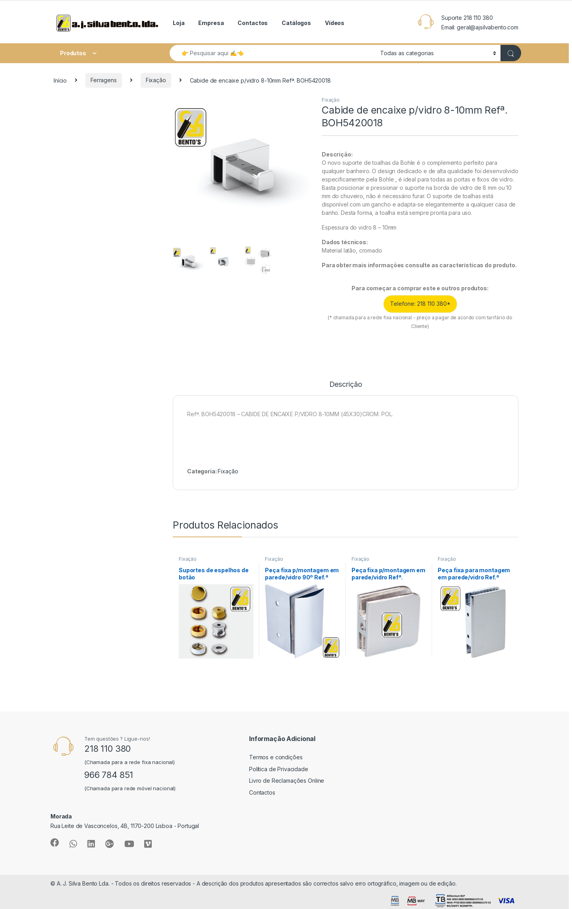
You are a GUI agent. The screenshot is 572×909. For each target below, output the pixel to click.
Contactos (253, 22)
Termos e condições (275, 757)
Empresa (211, 22)
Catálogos (296, 22)
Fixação (156, 80)
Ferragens (104, 80)
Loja (178, 22)
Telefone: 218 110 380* (420, 303)
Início (60, 80)
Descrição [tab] (345, 384)
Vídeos (334, 22)
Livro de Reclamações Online (286, 780)
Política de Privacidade (278, 769)
